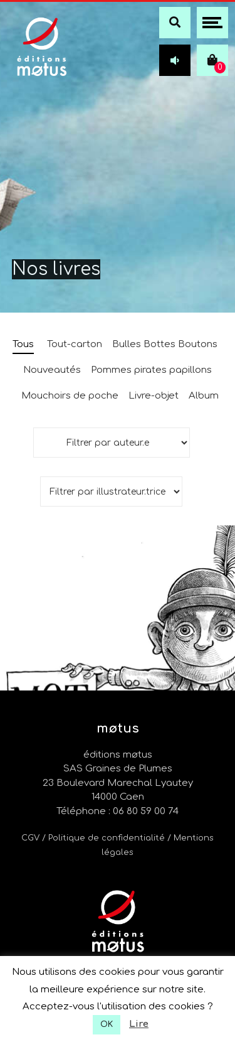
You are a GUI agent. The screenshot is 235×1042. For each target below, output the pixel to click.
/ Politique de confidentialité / (108, 838)
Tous (23, 344)
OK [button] (106, 1024)
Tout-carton (74, 344)
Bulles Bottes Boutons (164, 344)
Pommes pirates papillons (151, 370)
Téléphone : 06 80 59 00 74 (117, 811)
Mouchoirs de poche (69, 395)
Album (204, 395)
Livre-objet (153, 395)
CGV (30, 838)
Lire (139, 1024)
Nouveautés (52, 370)
